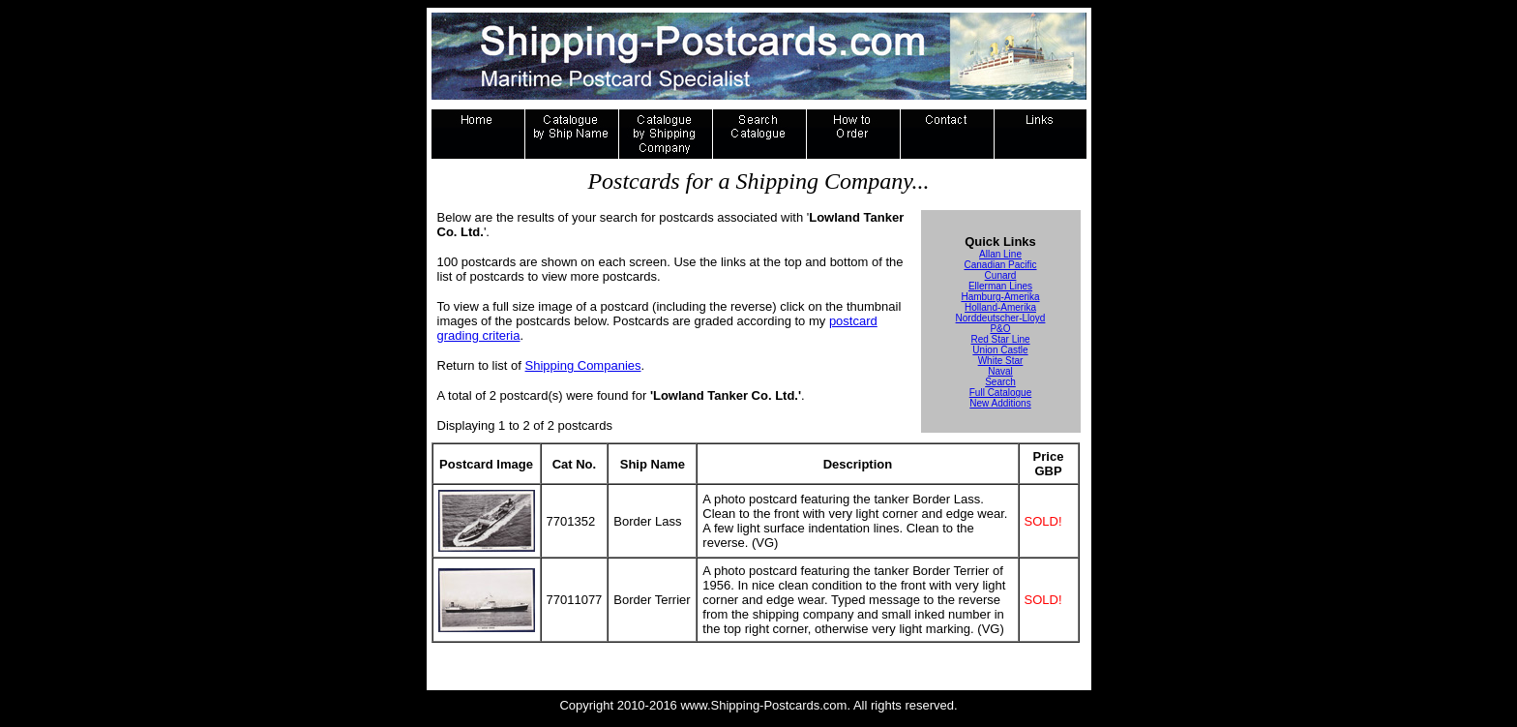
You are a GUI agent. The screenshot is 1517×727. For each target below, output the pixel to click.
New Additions (999, 403)
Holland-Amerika (1000, 307)
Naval (1000, 371)
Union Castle (999, 350)
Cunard (1001, 275)
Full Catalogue (1000, 392)
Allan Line (1000, 254)
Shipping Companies (583, 365)
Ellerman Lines (1000, 286)
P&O (1000, 328)
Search (1000, 382)
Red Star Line (999, 339)
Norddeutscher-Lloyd (1001, 318)
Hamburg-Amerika (1000, 296)
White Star (1001, 360)
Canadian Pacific (1000, 264)
